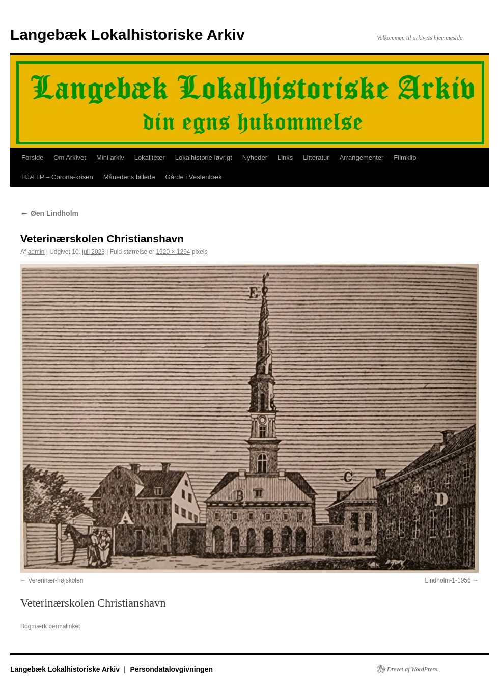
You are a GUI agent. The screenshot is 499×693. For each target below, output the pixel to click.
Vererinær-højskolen (55, 580)
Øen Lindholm (49, 213)
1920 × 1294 (173, 251)
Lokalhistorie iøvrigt (203, 157)
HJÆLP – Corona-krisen (57, 177)
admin (36, 251)
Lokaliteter (149, 157)
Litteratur (316, 157)
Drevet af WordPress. (413, 669)
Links (285, 157)
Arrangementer (362, 157)
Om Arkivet (69, 157)
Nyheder (254, 157)
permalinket (64, 626)
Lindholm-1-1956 (448, 580)
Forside (32, 157)
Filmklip (405, 157)
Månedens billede (129, 177)
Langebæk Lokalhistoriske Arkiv (127, 34)
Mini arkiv (110, 157)
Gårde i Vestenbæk (193, 177)
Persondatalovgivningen (171, 669)
